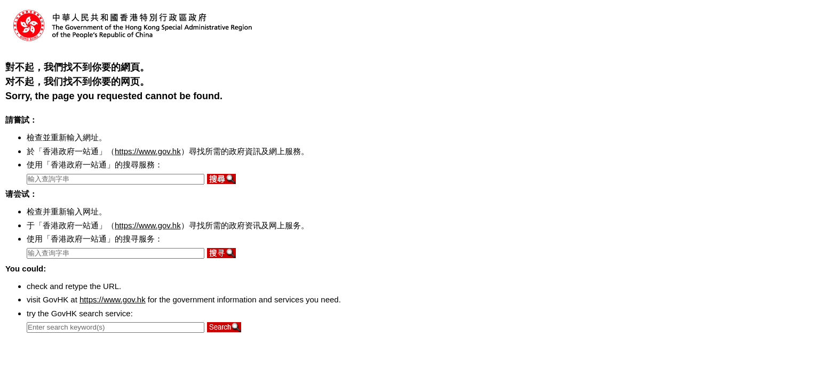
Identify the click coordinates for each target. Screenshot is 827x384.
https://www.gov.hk (148, 151)
